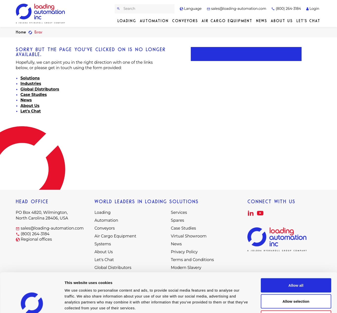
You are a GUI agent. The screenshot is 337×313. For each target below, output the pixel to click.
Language (191, 8)
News (261, 20)
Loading (126, 20)
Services (179, 212)
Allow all (296, 248)
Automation (154, 20)
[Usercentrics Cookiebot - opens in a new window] (31, 303)
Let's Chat (308, 20)
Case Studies (33, 94)
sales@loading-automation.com (236, 8)
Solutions (30, 78)
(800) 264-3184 (286, 8)
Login (312, 8)
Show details (258, 303)
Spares (177, 220)
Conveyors (185, 20)
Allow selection (295, 265)
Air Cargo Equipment (227, 20)
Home (21, 32)
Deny (296, 281)
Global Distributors (39, 89)
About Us (282, 20)
